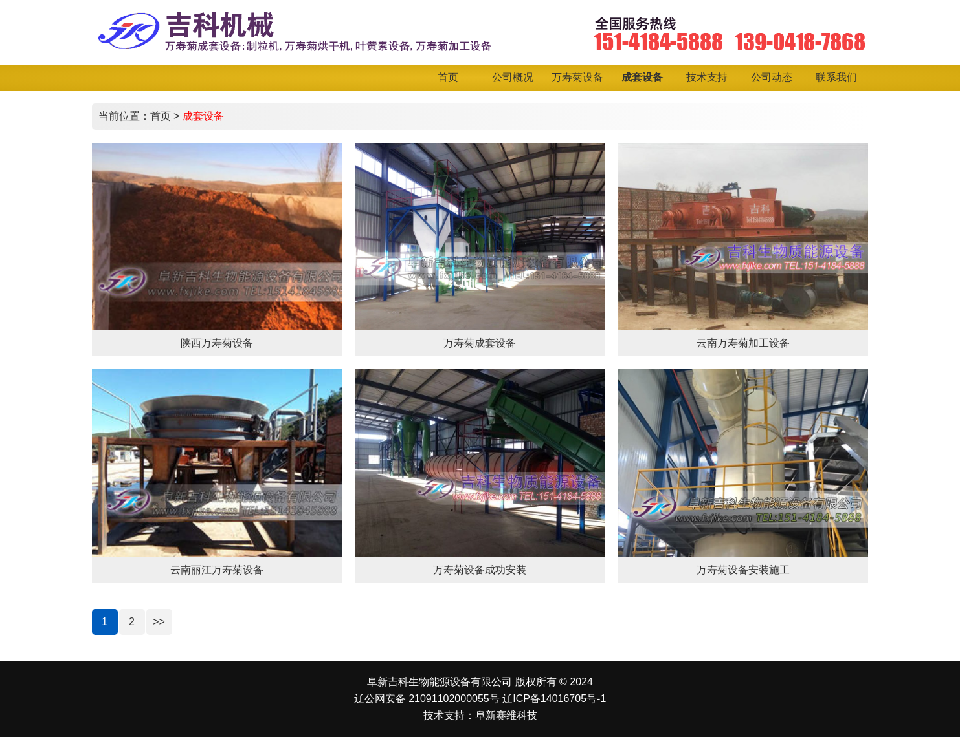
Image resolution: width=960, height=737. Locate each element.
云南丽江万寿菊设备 (216, 569)
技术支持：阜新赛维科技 (480, 715)
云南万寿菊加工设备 (743, 342)
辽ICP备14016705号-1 (554, 698)
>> (159, 621)
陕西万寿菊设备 (217, 342)
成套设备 (203, 116)
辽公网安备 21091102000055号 (427, 698)
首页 (160, 116)
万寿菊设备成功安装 (479, 569)
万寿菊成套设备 (479, 342)
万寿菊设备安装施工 (743, 569)
